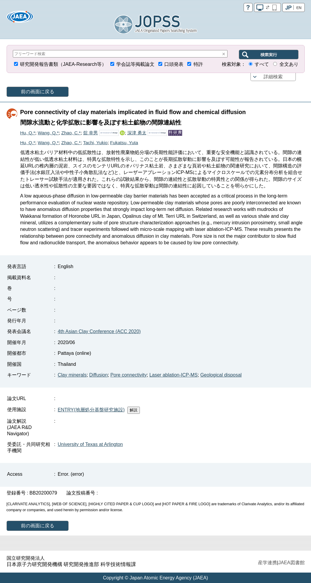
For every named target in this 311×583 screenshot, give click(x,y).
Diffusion (98, 374)
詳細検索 (273, 76)
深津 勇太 (136, 132)
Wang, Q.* (48, 132)
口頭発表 (173, 64)
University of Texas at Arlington (90, 444)
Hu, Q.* (27, 132)
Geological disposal (221, 374)
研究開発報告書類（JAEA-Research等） (63, 64)
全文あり (288, 64)
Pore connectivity (128, 374)
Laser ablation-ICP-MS (173, 374)
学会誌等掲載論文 (135, 64)
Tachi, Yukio (95, 142)
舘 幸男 (90, 132)
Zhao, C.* (71, 132)
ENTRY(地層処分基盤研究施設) (91, 409)
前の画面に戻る (37, 91)
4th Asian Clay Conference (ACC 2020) (99, 331)
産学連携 (267, 562)
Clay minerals (72, 374)
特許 (198, 64)
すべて (262, 64)
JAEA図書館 (291, 562)
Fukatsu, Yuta (124, 142)
